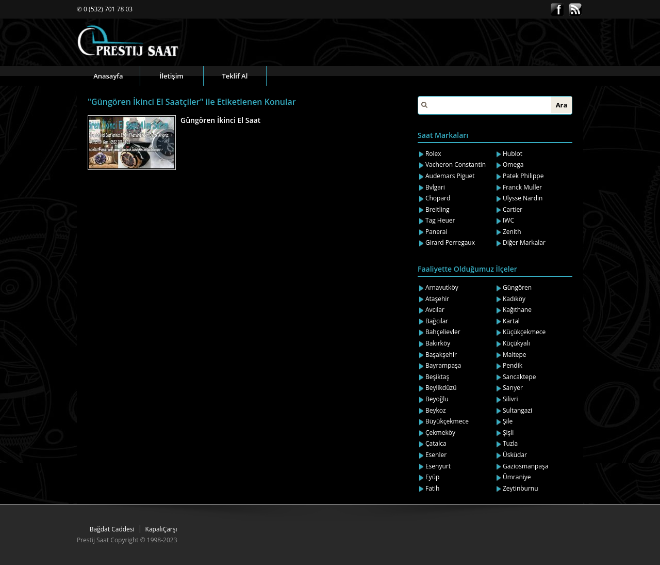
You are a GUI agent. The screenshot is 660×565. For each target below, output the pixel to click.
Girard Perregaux (450, 242)
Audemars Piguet (450, 175)
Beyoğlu (437, 399)
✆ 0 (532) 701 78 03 (105, 9)
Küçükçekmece (524, 331)
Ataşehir (437, 298)
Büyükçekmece (447, 421)
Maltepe (514, 354)
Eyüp (432, 477)
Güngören (517, 287)
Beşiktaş (437, 376)
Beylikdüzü (441, 387)
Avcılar (434, 309)
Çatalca (436, 443)
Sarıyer (513, 387)
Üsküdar (515, 454)
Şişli (508, 432)
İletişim (172, 76)
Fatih (432, 488)
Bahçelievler (442, 331)
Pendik (512, 365)
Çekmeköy (440, 432)
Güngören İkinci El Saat (220, 120)
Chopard (437, 198)
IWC (508, 220)
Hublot (512, 153)
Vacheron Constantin (455, 164)
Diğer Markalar (524, 242)
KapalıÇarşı (161, 529)
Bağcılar (436, 321)
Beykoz (435, 410)
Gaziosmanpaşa (526, 466)
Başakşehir (441, 354)
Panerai (436, 231)
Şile (508, 421)
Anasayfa (108, 76)
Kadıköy (514, 298)
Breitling (437, 209)
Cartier (512, 209)
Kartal (511, 321)
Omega (513, 164)
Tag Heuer (440, 220)
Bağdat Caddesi (112, 529)
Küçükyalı (516, 343)
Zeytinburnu (520, 488)
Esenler (436, 454)
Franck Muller (522, 187)
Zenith (512, 231)
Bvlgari (435, 187)
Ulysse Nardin (522, 198)
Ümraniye (517, 477)
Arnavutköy (441, 287)
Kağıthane (517, 309)
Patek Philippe (523, 175)
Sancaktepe (519, 376)
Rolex (433, 153)
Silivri (510, 399)
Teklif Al (235, 76)
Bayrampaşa (443, 365)
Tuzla (510, 443)
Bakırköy (437, 343)
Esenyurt (438, 466)
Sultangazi (517, 410)
